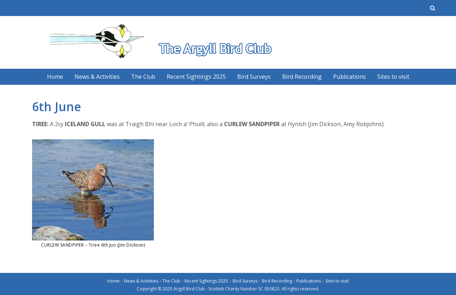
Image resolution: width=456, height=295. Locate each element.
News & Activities (97, 77)
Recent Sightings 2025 (196, 77)
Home (55, 77)
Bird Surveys (254, 77)
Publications (349, 77)
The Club (143, 77)
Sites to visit (393, 77)
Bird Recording (302, 77)
